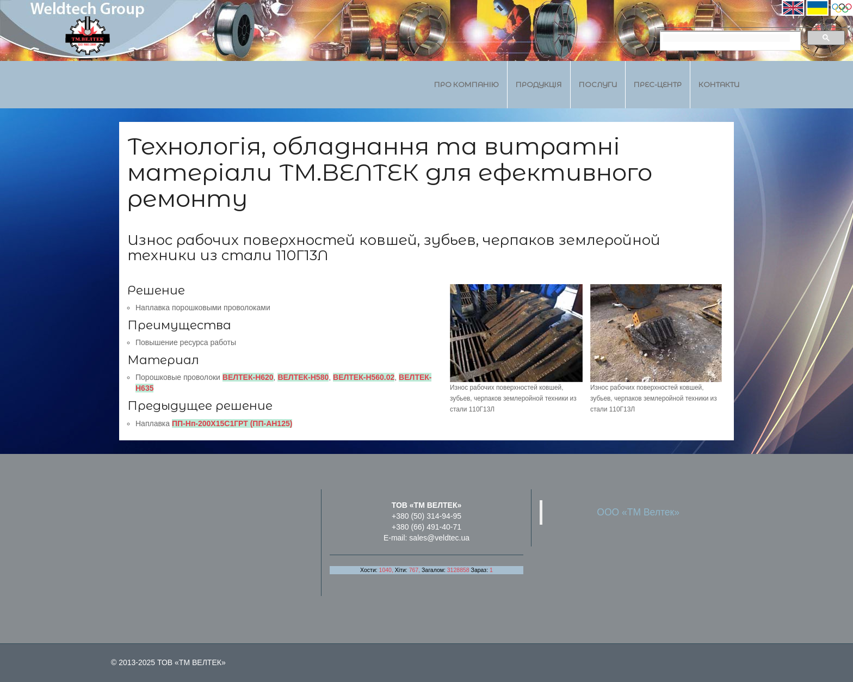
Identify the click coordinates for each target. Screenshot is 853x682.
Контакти (719, 84)
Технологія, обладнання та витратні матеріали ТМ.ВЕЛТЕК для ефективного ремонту (389, 172)
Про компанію (466, 84)
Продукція (539, 84)
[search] (726, 38)
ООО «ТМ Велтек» (638, 512)
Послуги (598, 84)
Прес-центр (658, 84)
